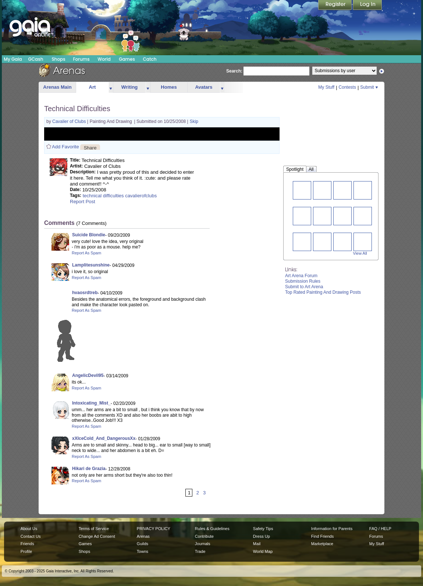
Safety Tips (263, 528)
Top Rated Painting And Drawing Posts (323, 292)
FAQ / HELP (380, 528)
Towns (142, 551)
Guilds (142, 543)
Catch (150, 59)
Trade (200, 551)
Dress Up (261, 536)
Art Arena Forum (301, 275)
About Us (29, 528)
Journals (202, 543)
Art (92, 87)
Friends (27, 543)
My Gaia (13, 59)
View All (360, 253)
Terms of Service (94, 528)
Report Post (82, 201)
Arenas (143, 536)
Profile (26, 551)
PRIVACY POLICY (153, 528)
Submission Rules (302, 281)
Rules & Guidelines (212, 528)
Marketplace (322, 543)
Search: (234, 71)
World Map (263, 551)
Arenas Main (57, 87)
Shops (58, 59)
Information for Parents (331, 528)
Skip (194, 121)
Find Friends (322, 536)
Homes (169, 87)
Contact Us (31, 536)
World (104, 59)
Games (127, 59)
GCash (35, 59)
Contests (347, 87)
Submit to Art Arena (304, 286)
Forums (81, 59)
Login (367, 5)
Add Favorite (65, 146)
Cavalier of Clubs (69, 121)
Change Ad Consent (97, 536)
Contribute (204, 536)
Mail (256, 543)
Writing (129, 87)
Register (335, 5)
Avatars (203, 87)
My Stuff (326, 87)
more (111, 87)
